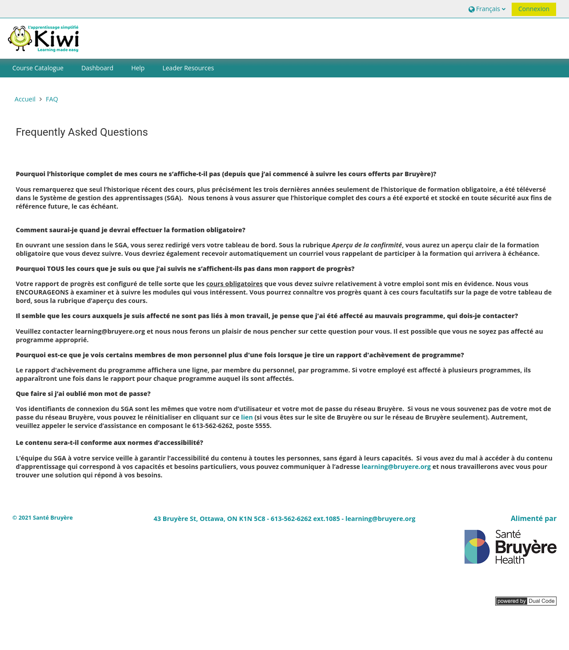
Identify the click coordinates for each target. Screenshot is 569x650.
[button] (486, 9)
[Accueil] (45, 37)
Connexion (533, 8)
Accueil (25, 99)
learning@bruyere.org (396, 466)
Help (137, 68)
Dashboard (97, 68)
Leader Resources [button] (188, 68)
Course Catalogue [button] (38, 68)
